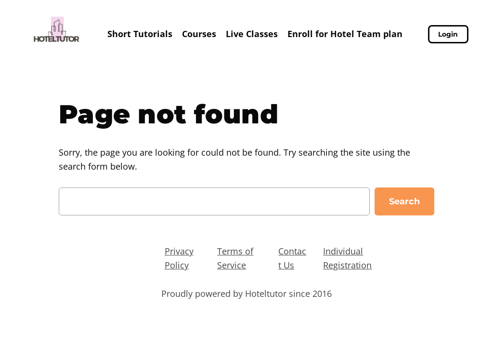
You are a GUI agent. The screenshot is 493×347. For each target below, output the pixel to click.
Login (448, 34)
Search (404, 201)
